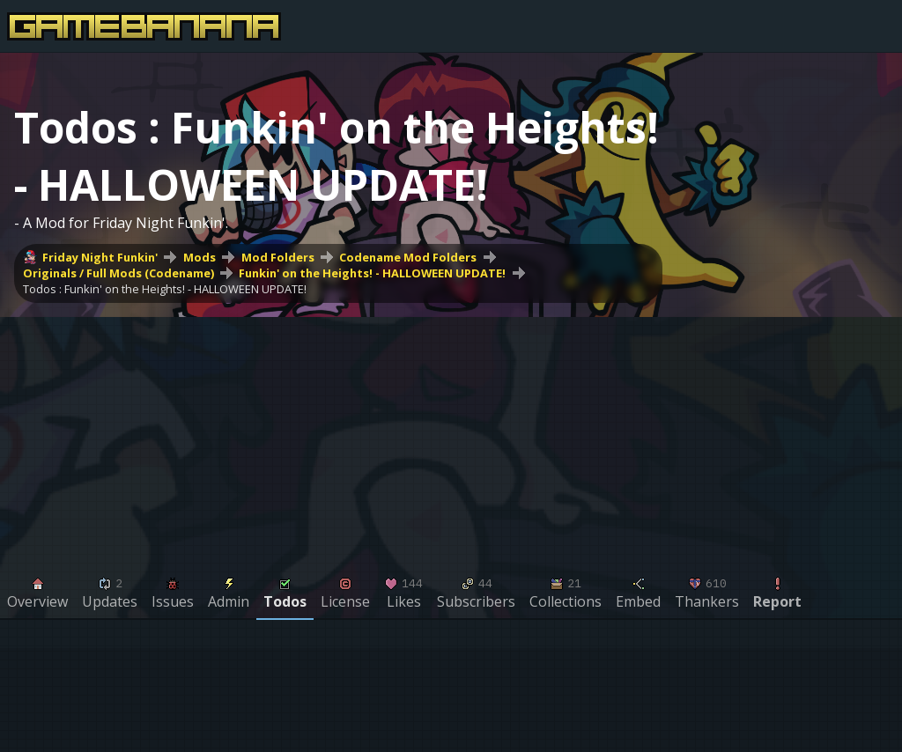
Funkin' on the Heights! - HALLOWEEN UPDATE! (372, 273)
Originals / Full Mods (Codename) (118, 273)
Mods (199, 257)
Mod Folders (277, 257)
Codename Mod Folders (408, 257)
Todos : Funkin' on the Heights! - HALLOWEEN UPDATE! (165, 289)
